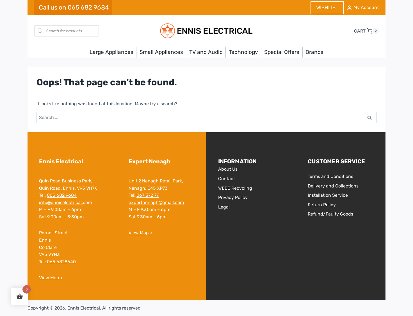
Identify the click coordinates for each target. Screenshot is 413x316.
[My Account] (363, 7)
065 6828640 (61, 261)
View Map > (51, 277)
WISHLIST (327, 7)
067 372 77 (147, 195)
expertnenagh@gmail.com (156, 202)
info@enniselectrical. (61, 202)
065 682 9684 (62, 195)
